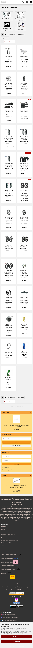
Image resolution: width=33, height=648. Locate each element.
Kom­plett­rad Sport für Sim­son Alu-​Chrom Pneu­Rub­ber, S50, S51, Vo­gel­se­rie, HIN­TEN (9, 165)
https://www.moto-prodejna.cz (10, 620)
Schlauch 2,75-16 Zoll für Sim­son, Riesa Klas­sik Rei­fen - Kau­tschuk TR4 (24, 299)
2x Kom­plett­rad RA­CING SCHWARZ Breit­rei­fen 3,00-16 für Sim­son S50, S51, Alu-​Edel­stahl (8, 272)
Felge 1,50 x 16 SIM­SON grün (8, 378)
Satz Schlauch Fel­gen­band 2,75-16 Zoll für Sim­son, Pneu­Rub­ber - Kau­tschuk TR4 (9, 111)
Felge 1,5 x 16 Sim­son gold (24, 325)
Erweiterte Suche (16, 445)
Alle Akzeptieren (16, 636)
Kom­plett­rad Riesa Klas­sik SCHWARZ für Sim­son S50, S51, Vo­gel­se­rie (24, 219)
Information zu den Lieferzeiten (8, 534)
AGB (2, 537)
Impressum (3, 526)
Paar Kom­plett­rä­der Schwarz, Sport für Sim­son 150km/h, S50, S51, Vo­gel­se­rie (24, 192)
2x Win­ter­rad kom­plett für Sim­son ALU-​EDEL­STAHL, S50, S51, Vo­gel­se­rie (9, 192)
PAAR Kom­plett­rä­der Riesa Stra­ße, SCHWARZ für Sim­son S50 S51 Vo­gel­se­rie (8, 245)
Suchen (17, 442)
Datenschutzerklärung (20, 633)
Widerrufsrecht (4, 532)
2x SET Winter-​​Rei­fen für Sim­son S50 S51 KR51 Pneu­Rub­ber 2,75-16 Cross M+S (24, 165)
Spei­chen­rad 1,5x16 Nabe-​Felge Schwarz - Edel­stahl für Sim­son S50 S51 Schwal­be (9, 299)
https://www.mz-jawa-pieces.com (10, 617)
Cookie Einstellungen (5, 548)
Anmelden (16, 464)
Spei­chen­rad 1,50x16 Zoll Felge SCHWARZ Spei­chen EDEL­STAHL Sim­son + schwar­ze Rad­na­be (24, 85)
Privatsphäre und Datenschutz (8, 542)
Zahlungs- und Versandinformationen (9, 540)
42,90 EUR (16, 429)
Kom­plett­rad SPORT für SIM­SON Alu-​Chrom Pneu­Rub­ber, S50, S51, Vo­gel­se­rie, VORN (8, 138)
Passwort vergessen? (7, 469)
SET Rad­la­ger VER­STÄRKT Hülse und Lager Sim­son (24, 272)
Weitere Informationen (17, 645)
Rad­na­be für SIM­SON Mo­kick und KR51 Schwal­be (9, 326)
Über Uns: (16, 584)
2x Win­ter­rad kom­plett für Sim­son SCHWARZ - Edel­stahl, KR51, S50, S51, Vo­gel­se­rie (24, 245)
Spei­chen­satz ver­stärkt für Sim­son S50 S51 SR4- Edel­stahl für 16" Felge (24, 58)
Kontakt (3, 529)
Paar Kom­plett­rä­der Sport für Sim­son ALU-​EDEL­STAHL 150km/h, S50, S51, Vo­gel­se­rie (24, 138)
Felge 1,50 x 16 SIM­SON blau (24, 351)
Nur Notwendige (16, 641)
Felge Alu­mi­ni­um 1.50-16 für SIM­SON (8, 58)
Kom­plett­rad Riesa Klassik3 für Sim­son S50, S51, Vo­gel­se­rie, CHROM (9, 219)
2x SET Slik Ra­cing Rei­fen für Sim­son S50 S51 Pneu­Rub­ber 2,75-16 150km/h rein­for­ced (24, 111)
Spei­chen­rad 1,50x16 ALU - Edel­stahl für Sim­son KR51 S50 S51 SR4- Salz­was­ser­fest (8, 85)
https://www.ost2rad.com (9, 614)
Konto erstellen (5, 467)
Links (2, 545)
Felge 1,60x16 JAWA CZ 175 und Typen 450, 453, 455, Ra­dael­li (9, 352)
